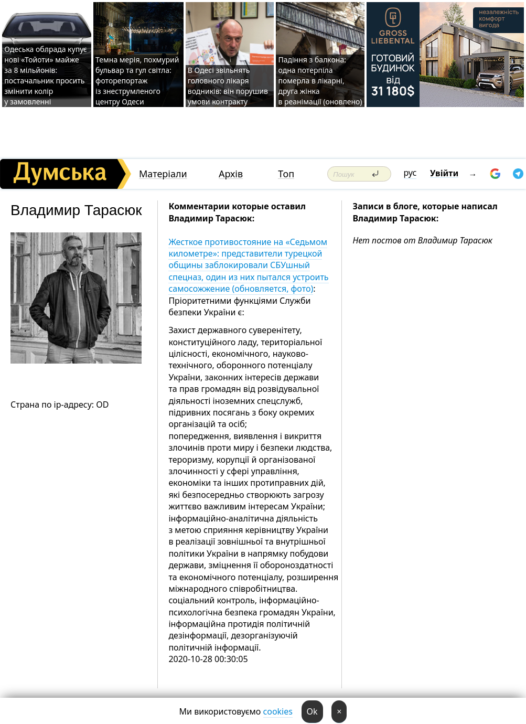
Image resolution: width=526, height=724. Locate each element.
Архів (231, 174)
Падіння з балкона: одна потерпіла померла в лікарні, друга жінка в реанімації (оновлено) (320, 81)
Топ (286, 174)
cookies (278, 711)
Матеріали (163, 174)
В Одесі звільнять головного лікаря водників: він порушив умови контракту (228, 86)
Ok (312, 711)
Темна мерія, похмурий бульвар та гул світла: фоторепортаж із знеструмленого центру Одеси (137, 81)
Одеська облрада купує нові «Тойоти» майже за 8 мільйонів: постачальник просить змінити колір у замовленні (45, 75)
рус (410, 172)
